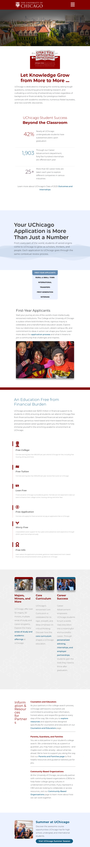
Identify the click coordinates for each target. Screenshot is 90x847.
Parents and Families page (52, 756)
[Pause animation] (87, 43)
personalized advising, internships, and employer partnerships (65, 647)
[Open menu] (72, 5)
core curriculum (43, 636)
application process (40, 334)
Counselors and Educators (43, 728)
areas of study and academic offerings (23, 635)
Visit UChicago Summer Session (54, 841)
